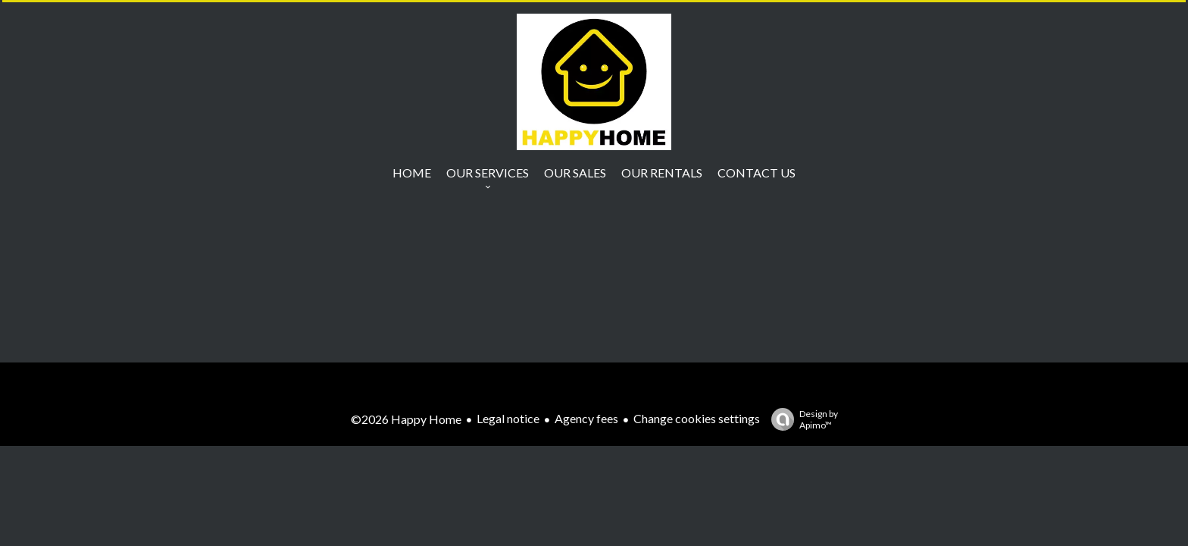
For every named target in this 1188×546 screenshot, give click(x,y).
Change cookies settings (696, 418)
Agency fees (586, 418)
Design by (801, 419)
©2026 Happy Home (406, 419)
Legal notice (508, 418)
